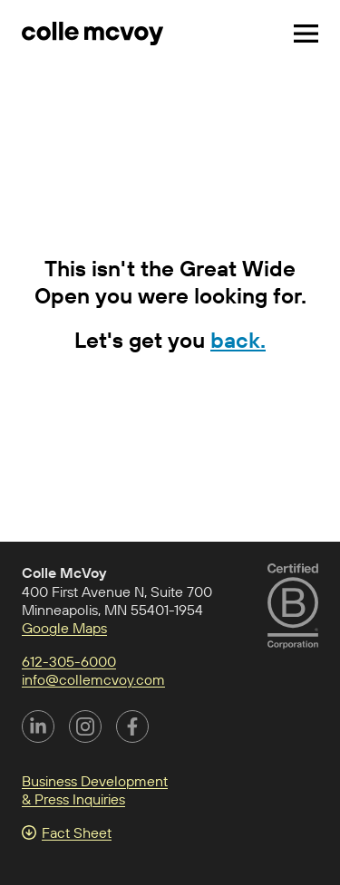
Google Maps (64, 628)
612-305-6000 (69, 661)
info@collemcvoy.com (93, 679)
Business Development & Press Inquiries (95, 790)
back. (238, 339)
